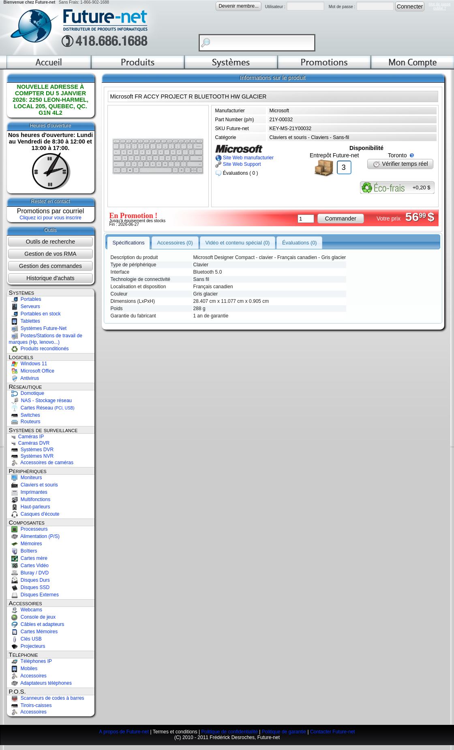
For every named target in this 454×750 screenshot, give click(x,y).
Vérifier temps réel (400, 164)
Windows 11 (28, 363)
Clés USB (25, 639)
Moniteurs (25, 477)
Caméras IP (26, 436)
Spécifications (128, 242)
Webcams (25, 610)
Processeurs (28, 529)
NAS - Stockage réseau (40, 400)
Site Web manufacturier (244, 158)
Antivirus (24, 378)
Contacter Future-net (332, 732)
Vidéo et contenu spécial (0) (238, 242)
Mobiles (23, 668)
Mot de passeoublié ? (439, 6)
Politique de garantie (284, 732)
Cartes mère (28, 558)
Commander (340, 218)
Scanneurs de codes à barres (46, 698)
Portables (25, 299)
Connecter (410, 6)
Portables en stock (35, 314)
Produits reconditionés (39, 348)
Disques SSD (29, 587)
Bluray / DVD (29, 573)
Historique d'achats (50, 278)
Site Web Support (238, 164)
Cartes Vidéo (29, 565)
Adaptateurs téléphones (40, 683)
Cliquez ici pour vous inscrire (50, 218)
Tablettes (24, 321)
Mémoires (25, 543)
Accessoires (28, 676)
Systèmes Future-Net (38, 328)
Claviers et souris (33, 485)
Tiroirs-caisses (30, 705)
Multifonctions (30, 499)
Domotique (26, 393)
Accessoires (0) (175, 242)
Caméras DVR (29, 443)
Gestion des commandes (50, 266)
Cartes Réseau (42, 408)
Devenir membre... (238, 6)
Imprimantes (28, 492)
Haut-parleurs (29, 507)
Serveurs (24, 306)
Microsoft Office (31, 371)
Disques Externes (34, 595)
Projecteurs (27, 646)
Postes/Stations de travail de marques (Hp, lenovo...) (45, 339)
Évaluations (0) (299, 242)
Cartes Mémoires (33, 631)
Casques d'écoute (34, 514)
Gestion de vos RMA (50, 254)
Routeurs (25, 421)
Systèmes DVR (31, 449)
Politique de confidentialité (229, 732)
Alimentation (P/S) (34, 536)
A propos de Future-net (124, 732)
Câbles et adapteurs (36, 624)
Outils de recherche (50, 241)
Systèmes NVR (31, 456)
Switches (24, 415)
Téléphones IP (30, 661)
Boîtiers (23, 551)
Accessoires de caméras (41, 462)
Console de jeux (32, 617)
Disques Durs (29, 580)
